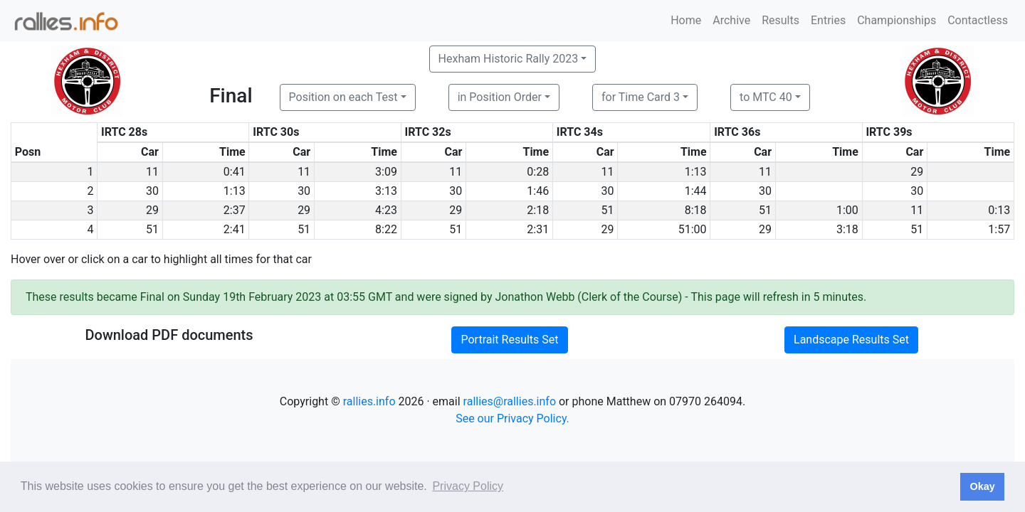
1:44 (696, 191)
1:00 (847, 210)
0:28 (538, 171)
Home (686, 20)
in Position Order (500, 97)
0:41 (235, 171)
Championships (896, 20)
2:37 (235, 210)
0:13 (999, 210)
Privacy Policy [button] (467, 486)
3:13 (386, 191)
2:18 (538, 210)
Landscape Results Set (851, 339)
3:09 (386, 171)
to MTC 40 (766, 97)
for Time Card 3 (640, 97)
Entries (828, 20)
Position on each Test (343, 97)
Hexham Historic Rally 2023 (508, 58)
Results (780, 20)
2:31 (538, 229)
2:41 (235, 229)
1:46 (538, 191)
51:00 (692, 229)
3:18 (847, 229)
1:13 (696, 171)
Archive (731, 20)
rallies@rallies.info (509, 401)
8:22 (386, 229)
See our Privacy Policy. (512, 418)
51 (607, 210)
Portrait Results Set (509, 339)
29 (916, 171)
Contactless (977, 20)
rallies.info (369, 401)
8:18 (696, 210)
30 (152, 191)
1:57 (999, 229)
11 (152, 171)
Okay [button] (981, 486)
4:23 (386, 210)
